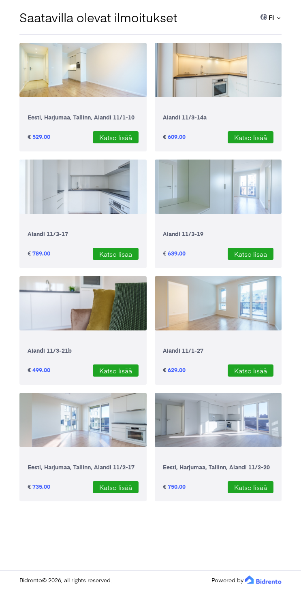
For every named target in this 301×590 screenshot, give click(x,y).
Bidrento (30, 580)
